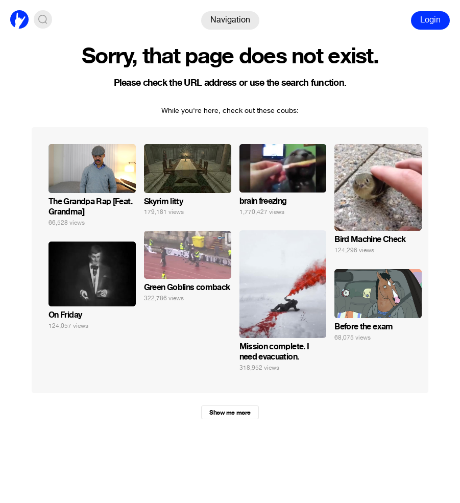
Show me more (229, 413)
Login (430, 19)
